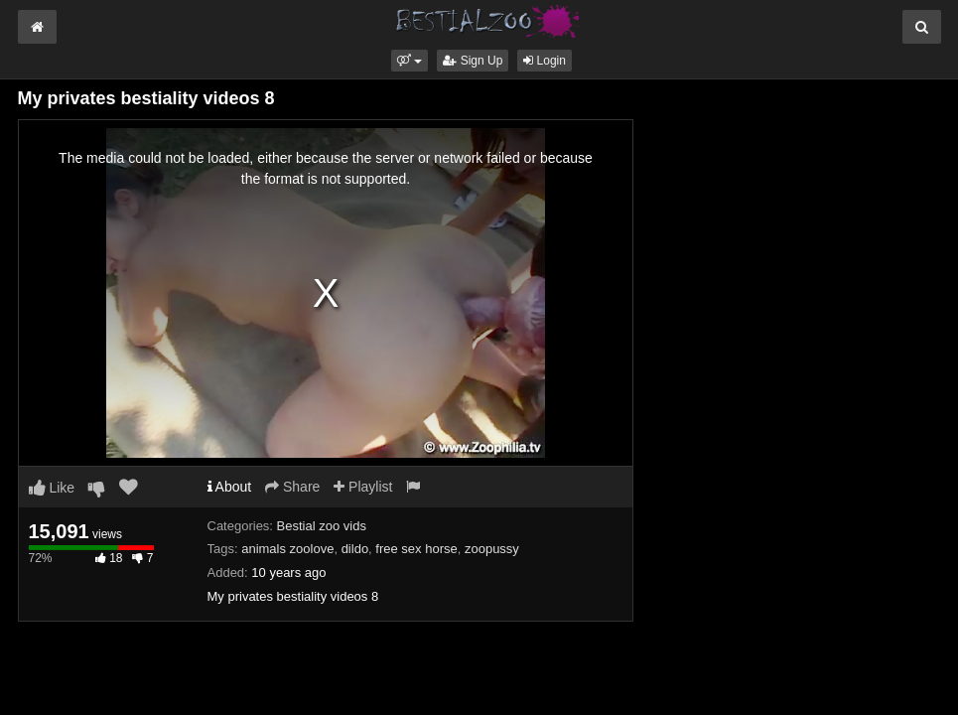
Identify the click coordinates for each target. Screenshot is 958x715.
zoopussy (492, 548)
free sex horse (416, 548)
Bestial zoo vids (321, 525)
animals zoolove (287, 548)
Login (544, 61)
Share (292, 487)
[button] (409, 61)
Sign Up (472, 61)
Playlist (363, 487)
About (229, 487)
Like (52, 488)
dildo (355, 548)
